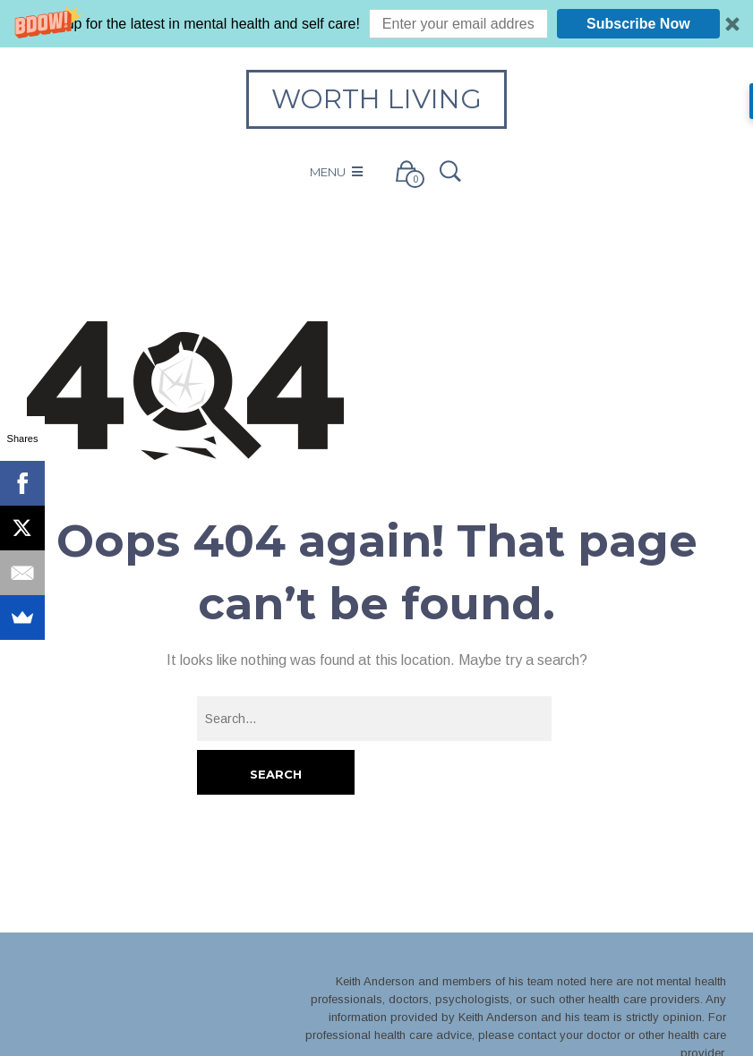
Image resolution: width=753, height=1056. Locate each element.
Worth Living (376, 99)
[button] (376, 23)
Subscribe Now (638, 23)
